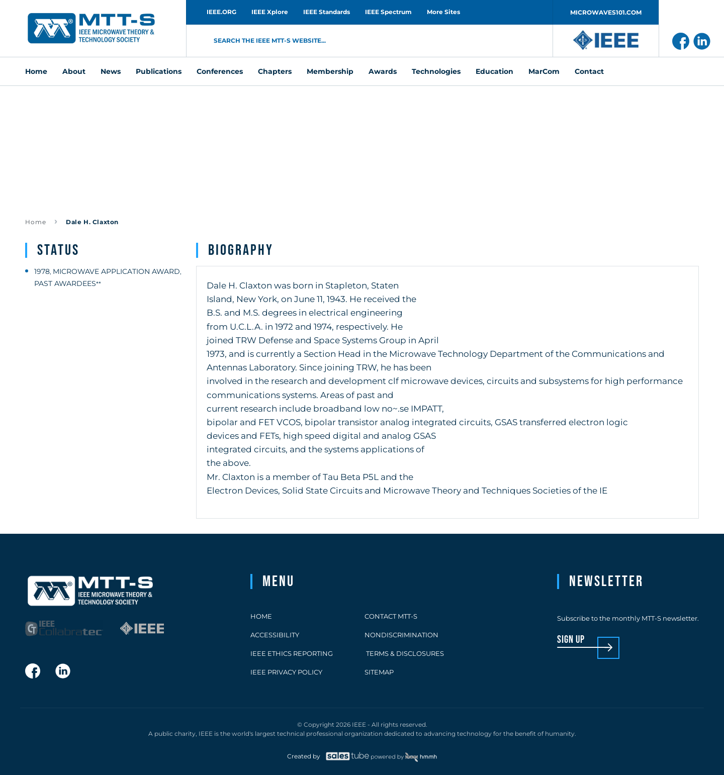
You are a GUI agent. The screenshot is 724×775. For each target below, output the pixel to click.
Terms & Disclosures (404, 653)
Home (35, 222)
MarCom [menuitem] (544, 71)
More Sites (443, 12)
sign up (571, 640)
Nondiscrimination (401, 635)
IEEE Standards (326, 12)
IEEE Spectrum (388, 12)
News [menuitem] (111, 71)
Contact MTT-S (391, 616)
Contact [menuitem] (589, 71)
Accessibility (274, 635)
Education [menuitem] (494, 71)
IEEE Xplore (269, 12)
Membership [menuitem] (330, 71)
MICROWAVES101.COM (606, 12)
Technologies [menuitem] (436, 71)
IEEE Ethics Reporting (291, 653)
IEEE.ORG (221, 12)
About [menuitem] (73, 71)
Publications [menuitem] (159, 71)
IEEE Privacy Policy (286, 672)
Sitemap (379, 672)
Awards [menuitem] (383, 71)
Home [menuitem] (36, 71)
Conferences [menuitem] (220, 71)
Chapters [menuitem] (275, 71)
